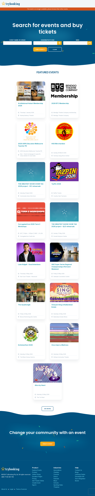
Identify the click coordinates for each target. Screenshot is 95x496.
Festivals (56, 478)
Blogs (77, 472)
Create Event (48, 444)
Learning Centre (80, 474)
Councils (56, 474)
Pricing (34, 478)
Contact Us (78, 470)
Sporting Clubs (58, 485)
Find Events (40, 49)
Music (55, 481)
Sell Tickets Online (38, 481)
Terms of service (21, 489)
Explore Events (37, 470)
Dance (56, 476)
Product (34, 472)
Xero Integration (80, 478)
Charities (56, 472)
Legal (11, 489)
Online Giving (36, 474)
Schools (56, 483)
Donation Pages (37, 476)
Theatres (56, 487)
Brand (77, 481)
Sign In (34, 485)
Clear (55, 49)
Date (77, 40)
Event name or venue (17, 40)
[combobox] (47, 43)
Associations (57, 470)
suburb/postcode (47, 40)
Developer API (79, 476)
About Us (4, 489)
